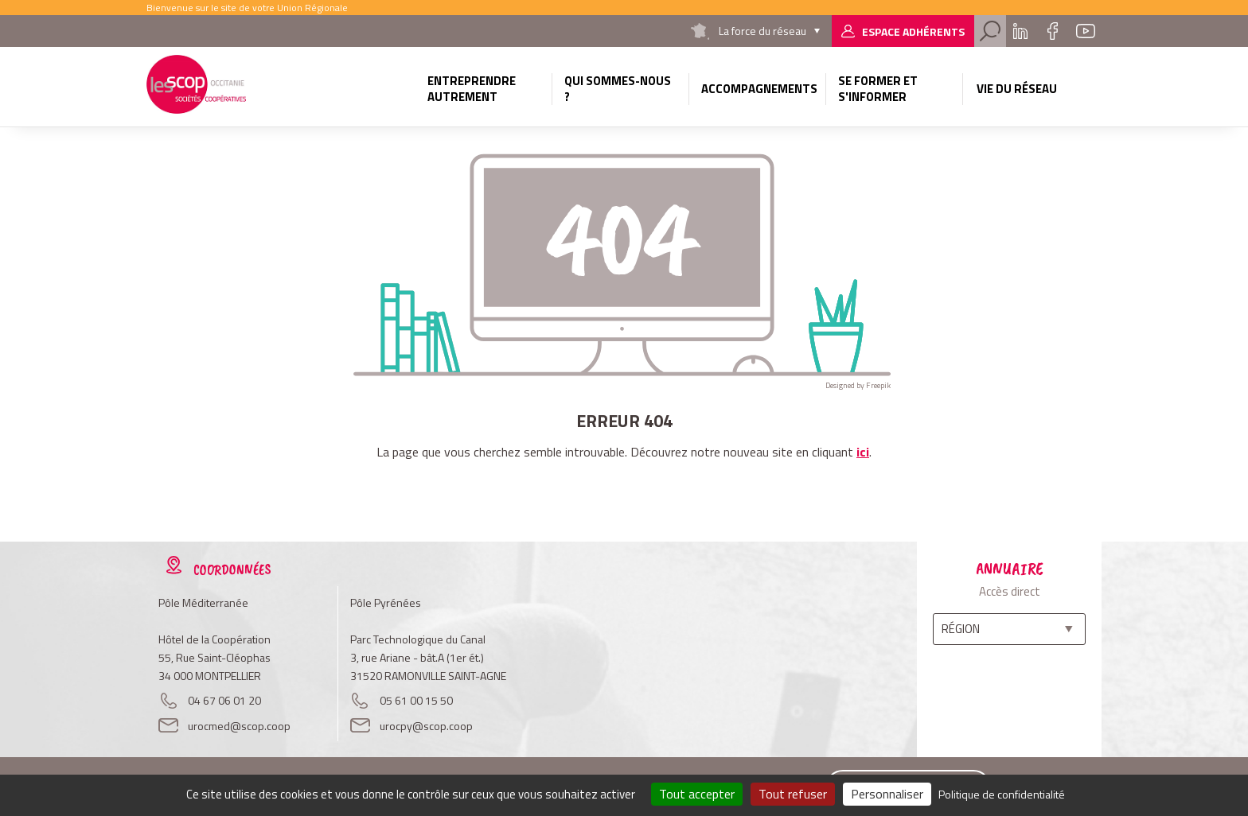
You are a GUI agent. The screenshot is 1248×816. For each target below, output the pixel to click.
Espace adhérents (913, 31)
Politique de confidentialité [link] (1001, 794)
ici (862, 451)
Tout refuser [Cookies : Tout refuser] (793, 793)
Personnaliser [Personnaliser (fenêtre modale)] (887, 793)
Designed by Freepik (858, 385)
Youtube (1086, 31)
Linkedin (1020, 31)
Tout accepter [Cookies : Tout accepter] (697, 793)
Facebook (1052, 31)
